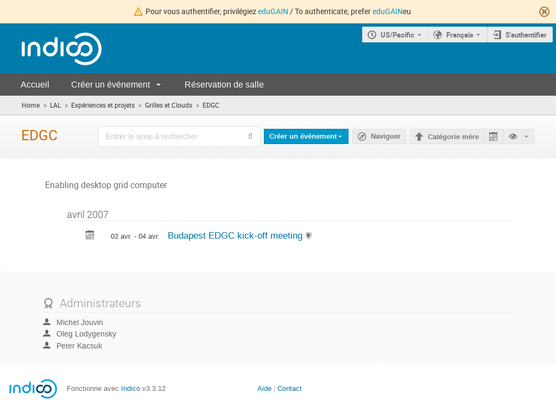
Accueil (35, 84)
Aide (264, 388)
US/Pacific (397, 35)
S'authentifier (526, 35)
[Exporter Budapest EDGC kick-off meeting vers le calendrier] (90, 236)
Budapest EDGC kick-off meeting (236, 235)
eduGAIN (273, 11)
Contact (289, 388)
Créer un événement (110, 84)
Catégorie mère (453, 137)
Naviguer (386, 136)
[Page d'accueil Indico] (51, 48)
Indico (130, 388)
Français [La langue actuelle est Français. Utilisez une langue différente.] (459, 35)
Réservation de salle (224, 84)
